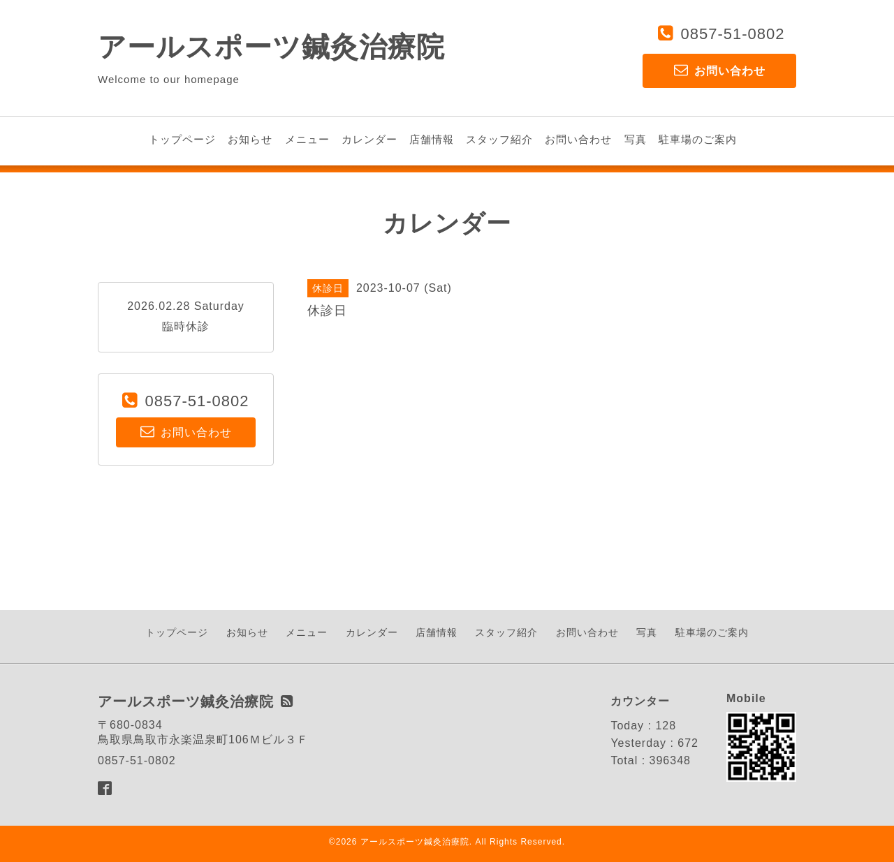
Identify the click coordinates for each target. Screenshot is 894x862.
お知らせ (250, 139)
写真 (635, 139)
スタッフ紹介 (499, 139)
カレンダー (369, 139)
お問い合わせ (578, 139)
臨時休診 (186, 326)
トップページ (182, 139)
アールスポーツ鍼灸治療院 (271, 46)
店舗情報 (431, 139)
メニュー (307, 139)
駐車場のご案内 (698, 139)
